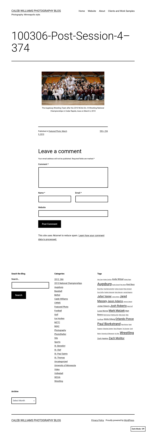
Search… (15, 279)
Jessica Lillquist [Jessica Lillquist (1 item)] (127, 301)
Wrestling (58, 381)
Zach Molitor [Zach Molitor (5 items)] (116, 338)
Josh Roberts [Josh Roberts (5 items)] (118, 305)
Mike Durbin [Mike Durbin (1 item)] (122, 315)
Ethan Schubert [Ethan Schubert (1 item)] (127, 289)
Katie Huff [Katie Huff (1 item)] (130, 306)
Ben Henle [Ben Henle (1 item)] (123, 284)
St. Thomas (59, 357)
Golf (56, 314)
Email (78, 193)
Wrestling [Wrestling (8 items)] (127, 333)
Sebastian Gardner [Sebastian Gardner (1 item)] (108, 328)
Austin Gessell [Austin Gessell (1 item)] (116, 284)
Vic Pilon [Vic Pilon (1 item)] (117, 333)
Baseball (58, 291)
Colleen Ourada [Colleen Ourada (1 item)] (119, 289)
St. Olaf (57, 350)
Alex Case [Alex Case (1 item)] (100, 279)
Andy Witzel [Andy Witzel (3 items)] (118, 279)
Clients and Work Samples (121, 11)
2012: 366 (59, 279)
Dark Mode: (138, 429)
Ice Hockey (59, 318)
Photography (60, 330)
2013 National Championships (68, 283)
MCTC (57, 322)
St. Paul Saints (61, 354)
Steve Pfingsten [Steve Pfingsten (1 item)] (117, 328)
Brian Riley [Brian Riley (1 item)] (100, 289)
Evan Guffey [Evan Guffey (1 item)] (100, 292)
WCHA (57, 377)
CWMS (57, 303)
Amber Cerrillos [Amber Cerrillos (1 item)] (107, 279)
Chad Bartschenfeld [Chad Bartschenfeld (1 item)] (108, 289)
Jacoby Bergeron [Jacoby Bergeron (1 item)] (127, 292)
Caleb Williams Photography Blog (36, 10)
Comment (43, 164)
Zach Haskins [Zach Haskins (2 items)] (102, 338)
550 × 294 (104, 131)
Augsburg (58, 287)
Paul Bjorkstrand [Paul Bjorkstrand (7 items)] (109, 324)
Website (92, 11)
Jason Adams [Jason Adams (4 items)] (115, 301)
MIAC (56, 326)
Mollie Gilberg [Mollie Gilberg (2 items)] (109, 319)
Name (41, 193)
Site (56, 338)
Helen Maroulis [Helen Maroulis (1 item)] (119, 292)
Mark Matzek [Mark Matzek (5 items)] (117, 310)
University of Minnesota (65, 365)
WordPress (129, 420)
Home (82, 11)
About (102, 11)
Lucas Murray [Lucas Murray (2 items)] (102, 311)
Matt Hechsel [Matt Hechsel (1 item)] (107, 315)
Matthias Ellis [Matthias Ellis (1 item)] (114, 315)
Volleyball (58, 373)
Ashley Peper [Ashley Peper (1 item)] (127, 279)
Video (57, 369)
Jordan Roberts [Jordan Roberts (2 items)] (103, 306)
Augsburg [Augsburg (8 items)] (104, 284)
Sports (57, 342)
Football (58, 310)
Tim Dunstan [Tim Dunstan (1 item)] (125, 328)
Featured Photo (61, 307)
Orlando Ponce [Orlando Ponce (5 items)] (124, 318)
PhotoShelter (60, 334)
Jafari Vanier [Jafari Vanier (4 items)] (104, 296)
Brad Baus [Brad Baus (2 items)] (130, 284)
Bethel (57, 295)
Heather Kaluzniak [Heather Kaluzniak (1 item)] (109, 292)
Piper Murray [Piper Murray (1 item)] (124, 324)
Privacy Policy (97, 420)
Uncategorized (61, 361)
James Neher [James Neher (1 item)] (115, 297)
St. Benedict (59, 346)
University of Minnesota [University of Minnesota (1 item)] (107, 333)
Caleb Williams (61, 299)
